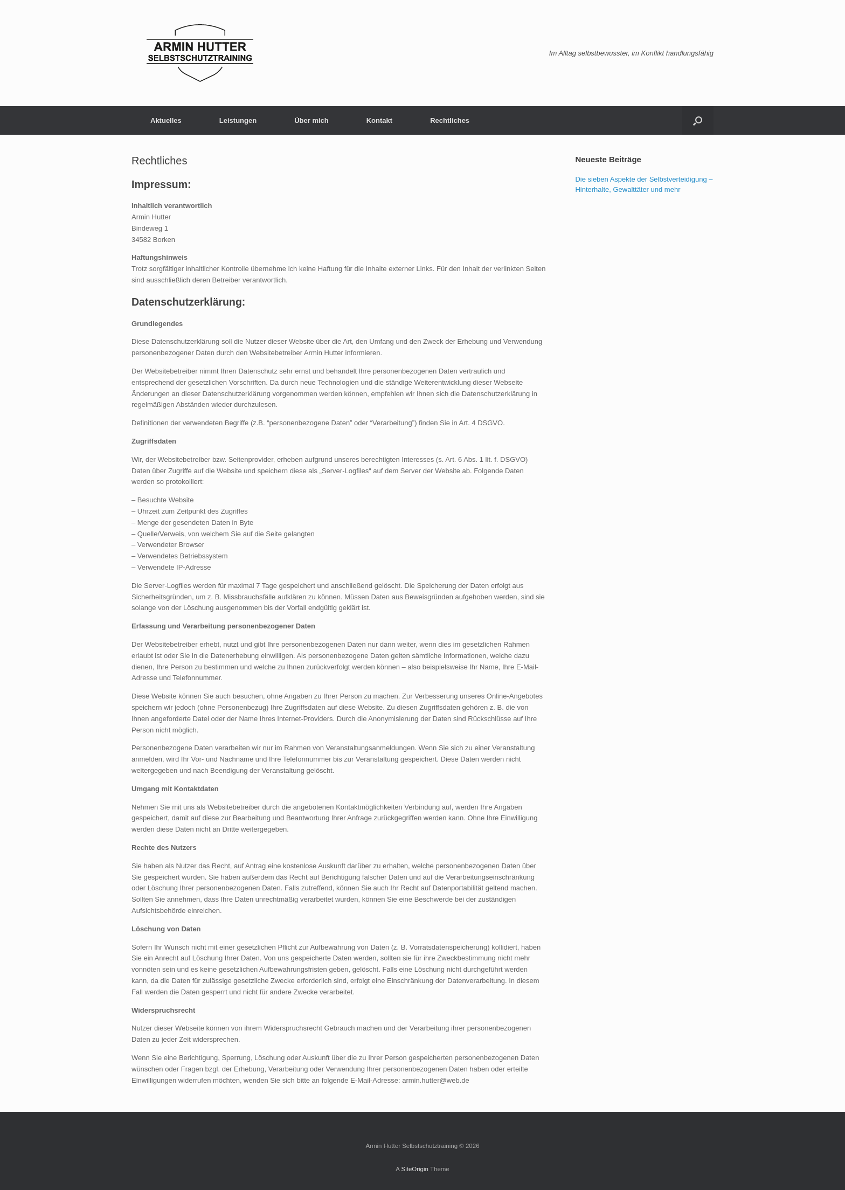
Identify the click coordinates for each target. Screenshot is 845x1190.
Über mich (311, 120)
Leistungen (238, 120)
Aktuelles (166, 120)
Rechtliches (449, 120)
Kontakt (379, 120)
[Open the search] (698, 120)
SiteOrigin (414, 1169)
